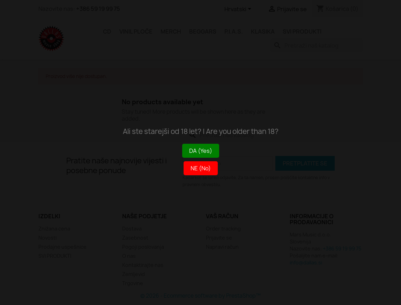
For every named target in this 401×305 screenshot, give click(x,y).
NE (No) (201, 168)
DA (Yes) (200, 151)
